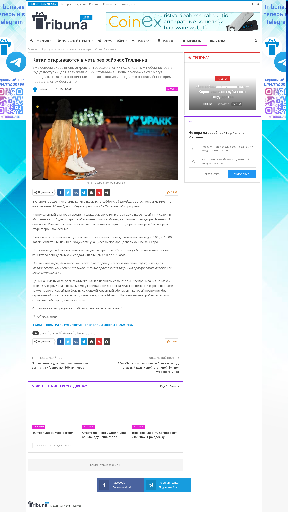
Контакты (109, 4)
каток (55, 333)
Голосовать (242, 174)
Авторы (66, 4)
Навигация (126, 4)
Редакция (80, 4)
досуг (44, 333)
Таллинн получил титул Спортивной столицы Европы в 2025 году (83, 325)
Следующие (62, 445)
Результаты (213, 174)
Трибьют (166, 40)
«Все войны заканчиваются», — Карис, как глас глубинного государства (222, 92)
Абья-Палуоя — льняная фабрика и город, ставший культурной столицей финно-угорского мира (148, 368)
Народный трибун (74, 40)
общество (67, 333)
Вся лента (217, 40)
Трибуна (140, 40)
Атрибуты (192, 40)
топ (91, 333)
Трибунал (39, 40)
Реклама (94, 4)
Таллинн (81, 333)
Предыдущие (42, 445)
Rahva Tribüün (111, 40)
